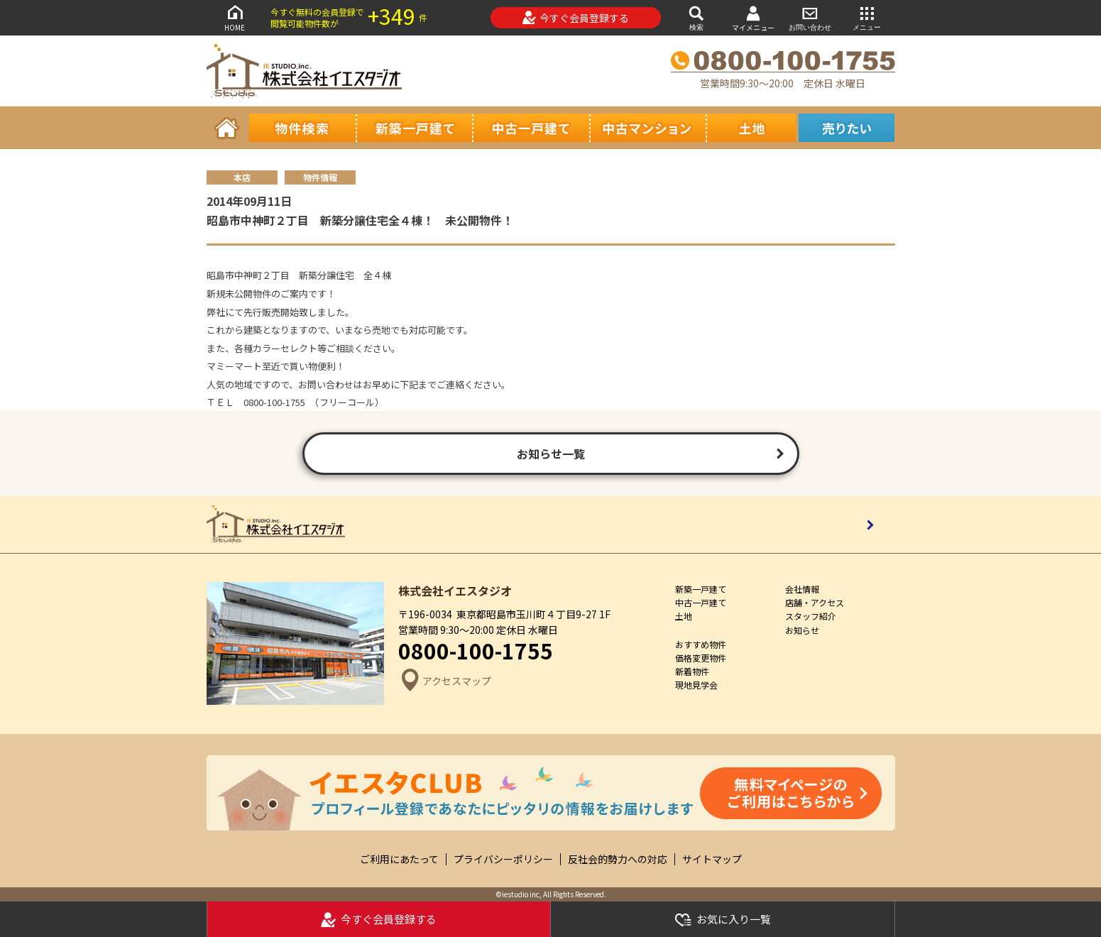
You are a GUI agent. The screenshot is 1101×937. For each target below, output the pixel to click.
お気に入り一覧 (722, 919)
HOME (235, 17)
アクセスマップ (444, 681)
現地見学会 (696, 685)
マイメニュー (753, 18)
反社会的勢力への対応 (617, 859)
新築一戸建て (700, 589)
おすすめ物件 (700, 644)
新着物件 (692, 671)
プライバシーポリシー (503, 859)
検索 (696, 17)
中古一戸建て (700, 602)
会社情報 (802, 589)
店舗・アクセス (814, 602)
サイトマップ (712, 859)
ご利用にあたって (399, 859)
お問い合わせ (810, 17)
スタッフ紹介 (810, 616)
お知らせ (802, 630)
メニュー (866, 17)
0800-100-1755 (475, 650)
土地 (683, 616)
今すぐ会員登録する (575, 18)
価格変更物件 (700, 658)
